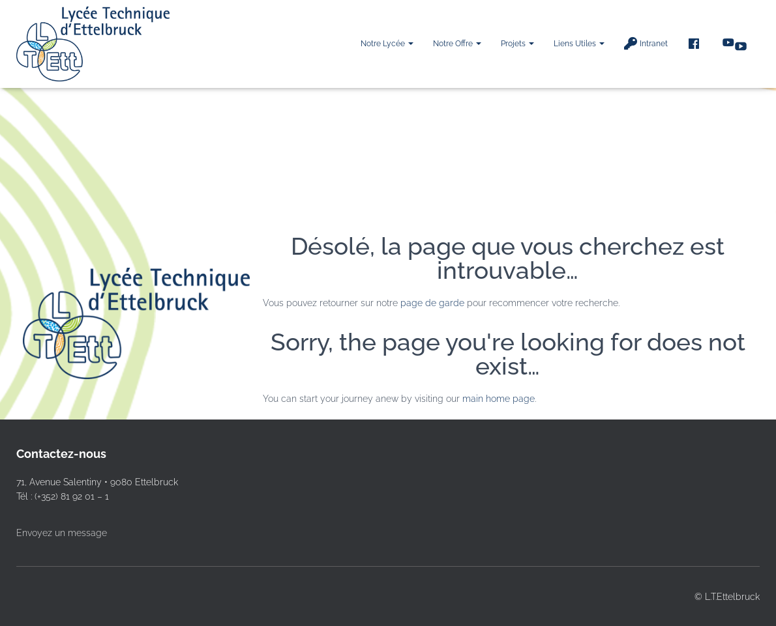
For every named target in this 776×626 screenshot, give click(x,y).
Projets (517, 43)
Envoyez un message (61, 533)
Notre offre (457, 43)
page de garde (432, 303)
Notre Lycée (387, 43)
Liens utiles (579, 43)
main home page (498, 398)
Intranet (646, 43)
